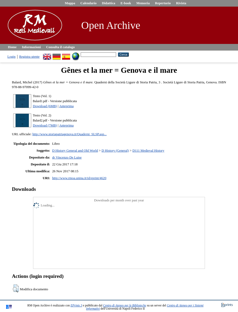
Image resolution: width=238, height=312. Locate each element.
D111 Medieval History (148, 150)
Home (12, 47)
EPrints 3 (76, 305)
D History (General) (115, 150)
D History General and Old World (75, 150)
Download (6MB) (45, 106)
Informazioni (31, 47)
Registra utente (29, 56)
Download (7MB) (45, 125)
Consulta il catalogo (60, 47)
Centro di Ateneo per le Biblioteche (124, 305)
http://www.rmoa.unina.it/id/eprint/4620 (79, 178)
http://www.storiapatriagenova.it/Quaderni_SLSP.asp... (69, 134)
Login (11, 56)
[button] (16, 288)
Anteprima (66, 106)
